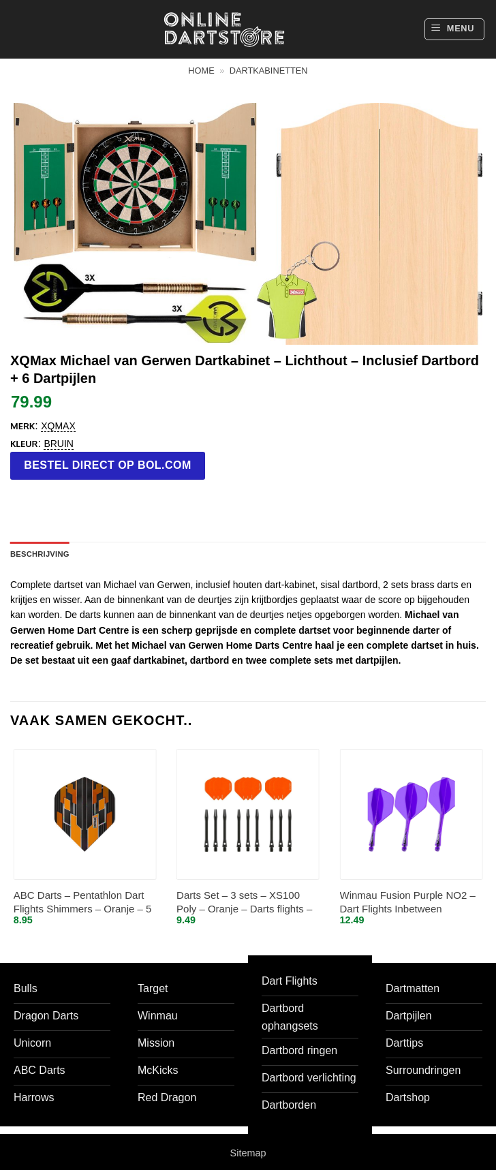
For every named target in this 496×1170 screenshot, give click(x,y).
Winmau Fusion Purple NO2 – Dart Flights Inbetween (407, 901)
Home (201, 70)
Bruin (59, 443)
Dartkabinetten (269, 70)
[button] (454, 29)
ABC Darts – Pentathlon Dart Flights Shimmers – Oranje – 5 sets (83, 902)
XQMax (58, 425)
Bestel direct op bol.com (107, 465)
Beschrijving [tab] (39, 554)
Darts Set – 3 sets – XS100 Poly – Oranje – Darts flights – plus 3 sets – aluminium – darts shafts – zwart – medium (246, 902)
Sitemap (248, 1153)
